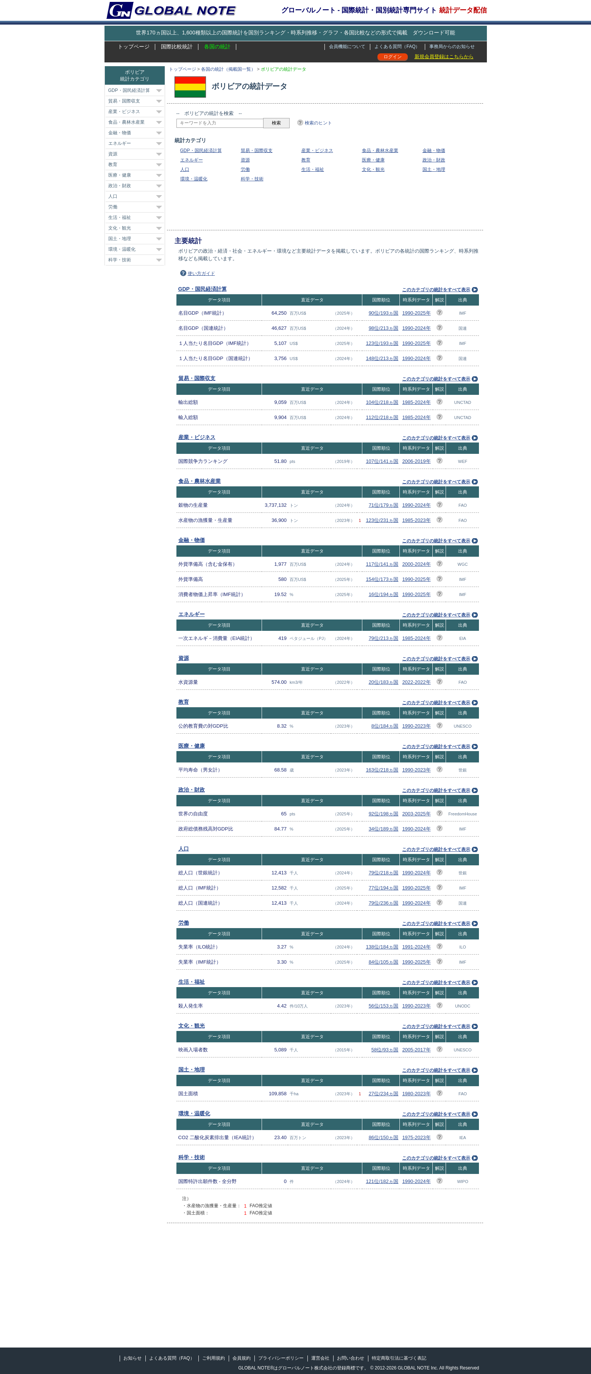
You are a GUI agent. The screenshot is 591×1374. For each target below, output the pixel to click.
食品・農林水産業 (380, 150)
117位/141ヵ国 (382, 564)
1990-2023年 (416, 726)
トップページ (134, 46)
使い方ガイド (201, 273)
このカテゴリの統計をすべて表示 (436, 289)
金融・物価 (434, 150)
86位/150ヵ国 (384, 1137)
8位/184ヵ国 (385, 726)
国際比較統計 (177, 46)
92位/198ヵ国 (384, 814)
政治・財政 (434, 160)
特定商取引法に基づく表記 (399, 1358)
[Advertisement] (314, 206)
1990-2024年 (416, 328)
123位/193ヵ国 (382, 343)
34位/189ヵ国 (384, 829)
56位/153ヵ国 (384, 1006)
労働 (245, 169)
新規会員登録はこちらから (444, 56)
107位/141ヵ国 (382, 461)
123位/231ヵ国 (382, 520)
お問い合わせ (350, 1358)
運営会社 (320, 1358)
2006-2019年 (416, 461)
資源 (245, 160)
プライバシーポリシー (281, 1358)
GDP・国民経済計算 (201, 150)
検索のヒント (318, 123)
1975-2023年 (416, 1137)
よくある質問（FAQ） (397, 46)
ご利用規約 (213, 1358)
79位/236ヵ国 (384, 903)
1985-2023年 (416, 520)
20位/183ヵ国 (384, 682)
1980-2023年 (416, 1093)
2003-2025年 (416, 814)
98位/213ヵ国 (384, 328)
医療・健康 (373, 160)
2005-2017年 (416, 1050)
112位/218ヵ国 (382, 417)
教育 (305, 160)
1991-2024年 (416, 947)
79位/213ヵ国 (384, 638)
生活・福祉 (312, 169)
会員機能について (347, 46)
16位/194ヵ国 (384, 594)
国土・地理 (434, 169)
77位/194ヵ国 (384, 888)
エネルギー (191, 160)
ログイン (393, 56)
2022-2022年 (416, 682)
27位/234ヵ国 (384, 1093)
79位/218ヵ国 (384, 873)
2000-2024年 (416, 564)
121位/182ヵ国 (382, 1181)
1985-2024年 (416, 402)
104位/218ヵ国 (382, 402)
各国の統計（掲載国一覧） (228, 69)
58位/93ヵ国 (385, 1050)
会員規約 (241, 1358)
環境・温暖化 (193, 179)
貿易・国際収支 (257, 150)
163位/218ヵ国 (382, 770)
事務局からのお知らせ (452, 46)
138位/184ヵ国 (382, 947)
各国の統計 (217, 46)
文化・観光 (373, 169)
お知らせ (132, 1358)
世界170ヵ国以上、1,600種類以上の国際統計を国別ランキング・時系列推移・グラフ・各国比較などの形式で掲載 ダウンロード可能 (295, 32)
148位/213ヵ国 (382, 358)
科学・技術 (252, 179)
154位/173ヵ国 (382, 579)
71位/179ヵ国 (384, 505)
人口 (184, 169)
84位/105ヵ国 (384, 962)
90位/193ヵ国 (384, 313)
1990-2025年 (416, 313)
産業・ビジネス (317, 150)
